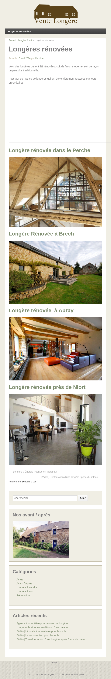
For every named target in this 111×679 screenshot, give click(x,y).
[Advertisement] (60, 115)
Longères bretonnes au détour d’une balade (42, 627)
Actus (19, 579)
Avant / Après (24, 583)
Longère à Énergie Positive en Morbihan (35, 471)
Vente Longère (47, 674)
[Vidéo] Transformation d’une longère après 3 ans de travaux (52, 639)
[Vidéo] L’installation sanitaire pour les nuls (41, 631)
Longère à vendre (26, 587)
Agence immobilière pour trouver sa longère (42, 623)
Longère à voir (25, 40)
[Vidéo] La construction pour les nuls (37, 635)
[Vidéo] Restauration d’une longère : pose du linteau (69, 476)
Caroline (39, 58)
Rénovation (23, 595)
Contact (53, 662)
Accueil (12, 40)
